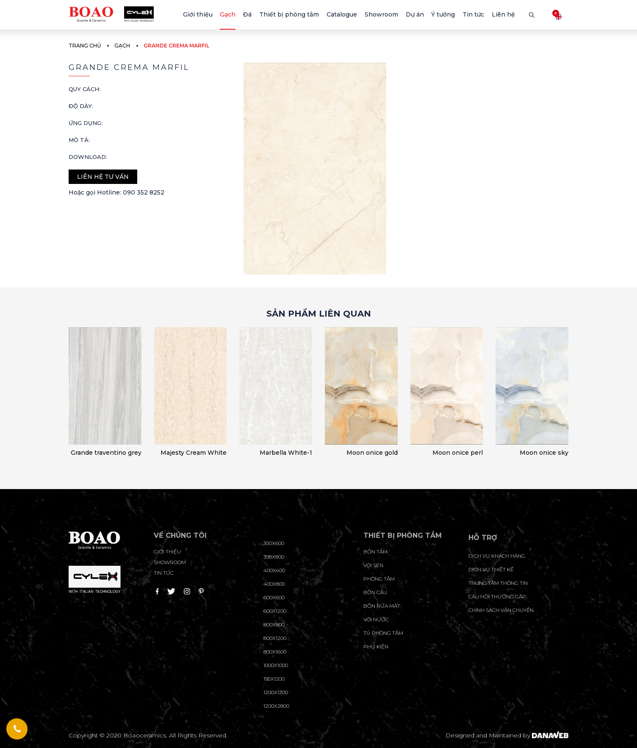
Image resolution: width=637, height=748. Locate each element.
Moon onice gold (372, 452)
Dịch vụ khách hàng (496, 556)
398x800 (273, 556)
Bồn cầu (375, 592)
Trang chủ (85, 45)
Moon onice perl (457, 452)
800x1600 (274, 651)
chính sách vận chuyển (501, 610)
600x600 (274, 597)
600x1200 (274, 611)
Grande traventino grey (106, 452)
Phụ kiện (375, 646)
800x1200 (274, 638)
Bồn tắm (375, 551)
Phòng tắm (379, 579)
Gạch (122, 45)
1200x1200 (275, 692)
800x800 (274, 624)
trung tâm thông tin (498, 583)
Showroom (170, 562)
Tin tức (164, 573)
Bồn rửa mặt (381, 606)
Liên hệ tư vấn (103, 177)
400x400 (274, 570)
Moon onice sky (544, 452)
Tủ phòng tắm (383, 633)
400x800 (274, 584)
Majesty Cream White (194, 452)
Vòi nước (376, 619)
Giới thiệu (167, 551)
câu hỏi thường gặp (497, 596)
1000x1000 (275, 665)
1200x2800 (276, 706)
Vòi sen (373, 565)
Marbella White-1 (286, 452)
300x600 (273, 543)
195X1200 (274, 679)
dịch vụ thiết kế (491, 569)
